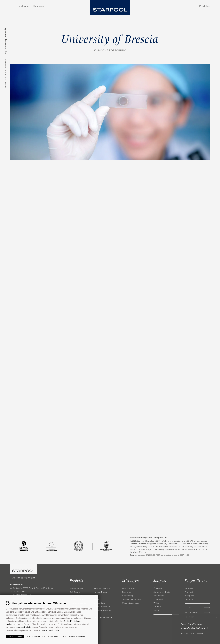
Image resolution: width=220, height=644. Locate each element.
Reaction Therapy (102, 588)
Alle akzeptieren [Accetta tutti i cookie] (15, 636)
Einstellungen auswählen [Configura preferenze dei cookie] (74, 636)
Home (5, 85)
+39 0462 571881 (18, 591)
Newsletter (191, 612)
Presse (156, 610)
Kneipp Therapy (101, 592)
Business (38, 6)
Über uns (157, 588)
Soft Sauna (75, 592)
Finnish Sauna (76, 588)
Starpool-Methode (161, 592)
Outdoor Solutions (103, 617)
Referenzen (158, 595)
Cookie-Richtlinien (24, 627)
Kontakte (174, 6)
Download (158, 599)
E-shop (188, 608)
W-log (156, 603)
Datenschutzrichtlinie (50, 630)
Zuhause (24, 6)
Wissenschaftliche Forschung (5, 65)
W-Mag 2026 (188, 634)
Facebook (189, 588)
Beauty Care (99, 603)
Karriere (157, 606)
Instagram (189, 595)
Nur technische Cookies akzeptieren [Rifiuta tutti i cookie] (42, 636)
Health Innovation (102, 606)
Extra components (102, 610)
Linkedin (189, 599)
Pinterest (189, 592)
